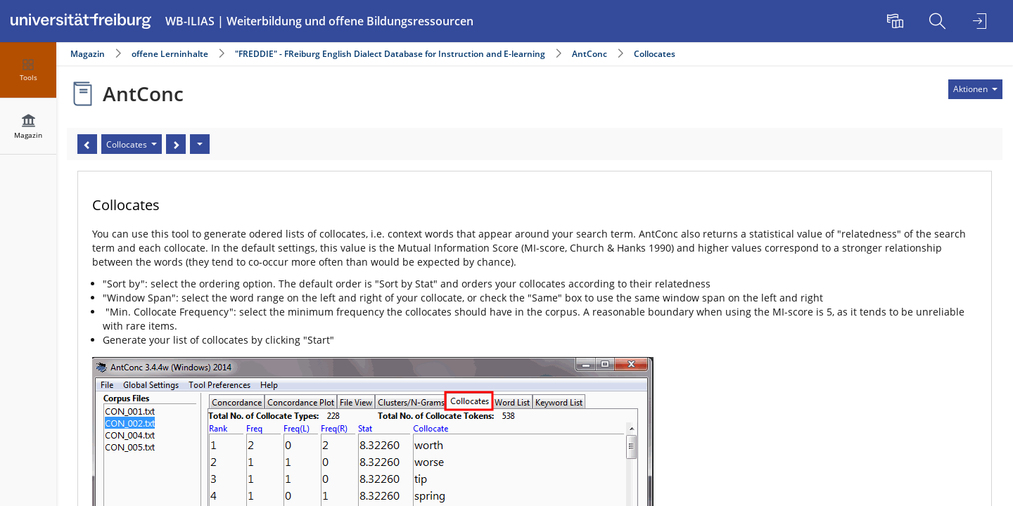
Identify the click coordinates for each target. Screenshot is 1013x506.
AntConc (589, 54)
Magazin (87, 54)
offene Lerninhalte (170, 54)
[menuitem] (897, 21)
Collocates (654, 54)
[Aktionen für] (975, 89)
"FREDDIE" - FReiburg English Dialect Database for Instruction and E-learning (391, 54)
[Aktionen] (200, 144)
